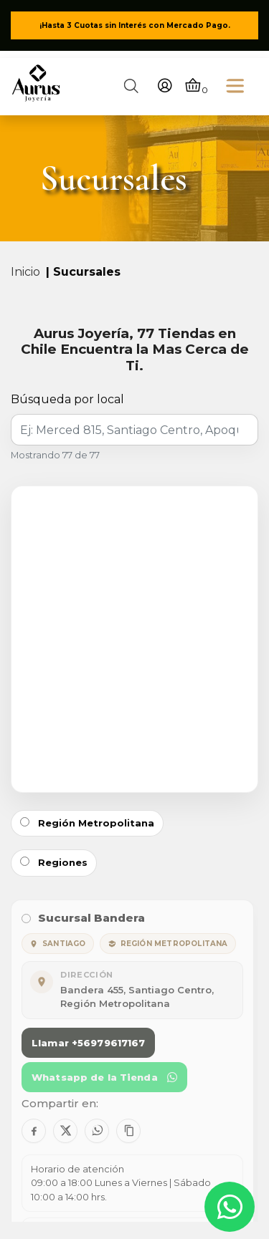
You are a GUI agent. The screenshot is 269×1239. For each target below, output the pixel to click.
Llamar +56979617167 (88, 1042)
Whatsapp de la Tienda (104, 1077)
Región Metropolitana (87, 823)
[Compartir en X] (65, 1131)
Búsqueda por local (67, 399)
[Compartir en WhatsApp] (97, 1131)
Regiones (54, 862)
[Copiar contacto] (128, 1131)
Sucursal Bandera (83, 918)
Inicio (25, 272)
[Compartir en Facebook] (34, 1131)
